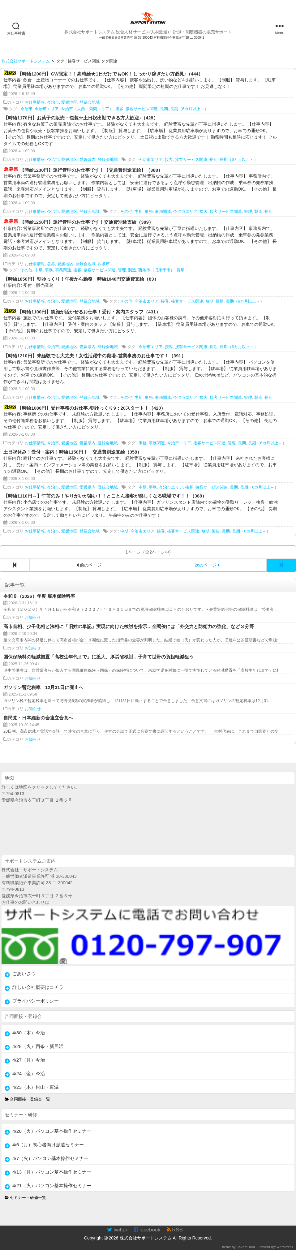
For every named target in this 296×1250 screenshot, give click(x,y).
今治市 (53, 102)
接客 (119, 109)
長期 (164, 109)
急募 (51, 264)
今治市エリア (47, 109)
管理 (248, 211)
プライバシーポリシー (35, 1000)
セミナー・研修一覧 (25, 1198)
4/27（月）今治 (28, 1059)
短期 (209, 301)
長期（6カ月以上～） (189, 109)
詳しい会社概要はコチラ (37, 987)
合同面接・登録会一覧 (27, 1099)
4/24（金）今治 (28, 1073)
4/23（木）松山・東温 (35, 1087)
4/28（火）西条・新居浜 (37, 1046)
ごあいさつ (24, 973)
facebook (147, 1230)
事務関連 (163, 211)
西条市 (104, 264)
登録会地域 (89, 102)
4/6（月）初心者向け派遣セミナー (48, 1144)
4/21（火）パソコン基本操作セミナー (51, 1185)
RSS (175, 1230)
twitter (117, 1230)
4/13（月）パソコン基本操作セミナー (51, 1172)
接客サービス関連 (142, 109)
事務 (149, 211)
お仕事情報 (35, 102)
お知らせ (33, 617)
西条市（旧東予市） (156, 270)
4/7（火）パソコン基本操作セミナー (50, 1158)
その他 (126, 211)
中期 (139, 211)
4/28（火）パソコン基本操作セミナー (51, 1131)
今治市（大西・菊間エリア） (87, 109)
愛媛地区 (69, 102)
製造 (258, 211)
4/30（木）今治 (28, 1032)
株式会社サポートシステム (146, 1237)
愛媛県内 (87, 159)
